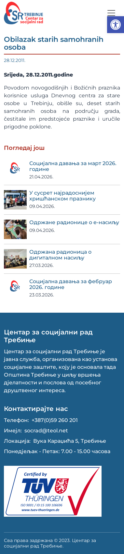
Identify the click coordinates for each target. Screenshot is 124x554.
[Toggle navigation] (111, 13)
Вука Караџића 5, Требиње (69, 441)
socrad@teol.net (46, 431)
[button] (115, 24)
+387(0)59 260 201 (55, 420)
